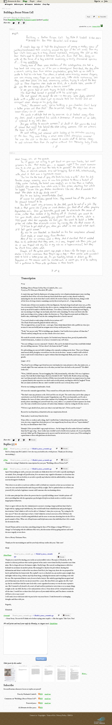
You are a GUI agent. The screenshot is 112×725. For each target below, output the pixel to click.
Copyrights (42, 715)
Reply (88, 17)
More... (84, 674)
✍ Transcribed (102, 17)
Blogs (25, 1)
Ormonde (7, 615)
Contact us (33, 715)
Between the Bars (14, 1)
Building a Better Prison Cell (18, 12)
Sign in (97, 1)
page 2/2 (12, 153)
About (39, 1)
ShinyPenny (7, 555)
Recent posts (19, 4)
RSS (40, 694)
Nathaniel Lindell (30, 20)
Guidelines (53, 623)
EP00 (6, 460)
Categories (9, 4)
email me (48, 694)
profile (45, 20)
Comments (29, 4)
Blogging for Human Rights (20, 18)
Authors (38, 4)
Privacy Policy (61, 715)
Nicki (5, 449)
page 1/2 (12, 29)
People (32, 1)
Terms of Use (51, 715)
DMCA (70, 715)
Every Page (46, 4)
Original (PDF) (97, 26)
